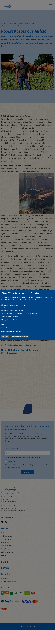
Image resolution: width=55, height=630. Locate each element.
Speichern (5, 336)
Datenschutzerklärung (30, 299)
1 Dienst (4, 307)
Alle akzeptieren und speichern (19, 336)
